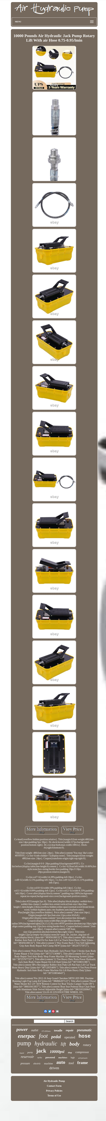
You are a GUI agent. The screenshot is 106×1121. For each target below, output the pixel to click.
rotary (87, 1045)
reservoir (27, 1057)
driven (54, 1068)
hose (84, 1036)
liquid (22, 1053)
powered (50, 1057)
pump (24, 1043)
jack (41, 1051)
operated (69, 1037)
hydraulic (46, 1043)
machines (62, 1057)
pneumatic (84, 1030)
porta (30, 1052)
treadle (58, 1030)
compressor (82, 1052)
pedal (56, 1036)
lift (63, 1044)
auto (60, 1062)
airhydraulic (83, 1058)
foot (43, 1036)
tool (71, 1063)
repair (70, 1030)
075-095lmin (46, 1031)
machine (48, 1063)
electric (37, 1063)
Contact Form (54, 1086)
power (22, 1029)
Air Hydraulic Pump (54, 1081)
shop (70, 1052)
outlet (34, 1030)
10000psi (57, 1051)
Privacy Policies (54, 1090)
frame (82, 1062)
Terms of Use (54, 1095)
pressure (25, 1063)
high (73, 1057)
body (74, 1044)
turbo (39, 1057)
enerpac (27, 1036)
